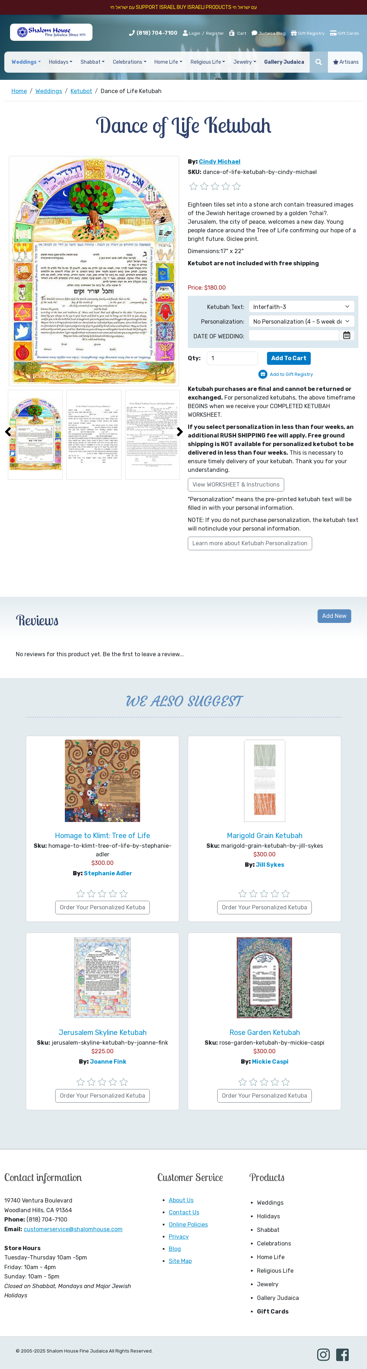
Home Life (271, 1257)
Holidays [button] (58, 62)
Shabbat (268, 1230)
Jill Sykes (270, 864)
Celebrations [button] (127, 62)
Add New (334, 616)
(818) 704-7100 (157, 33)
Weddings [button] (24, 62)
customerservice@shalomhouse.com (73, 1229)
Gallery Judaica (278, 1298)
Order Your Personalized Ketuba (102, 907)
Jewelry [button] (242, 62)
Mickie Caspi (270, 1061)
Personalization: (222, 321)
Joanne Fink (108, 1061)
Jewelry (267, 1284)
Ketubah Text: (225, 307)
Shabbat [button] (91, 62)
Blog (175, 1248)
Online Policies (188, 1224)
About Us (181, 1200)
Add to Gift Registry (291, 374)
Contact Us (184, 1212)
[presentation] (8, 432)
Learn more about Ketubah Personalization (250, 543)
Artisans (346, 62)
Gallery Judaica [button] (284, 62)
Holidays (268, 1216)
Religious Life (275, 1270)
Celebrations (274, 1243)
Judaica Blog (269, 33)
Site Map (180, 1261)
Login (191, 33)
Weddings (270, 1202)
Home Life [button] (166, 62)
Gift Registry (308, 33)
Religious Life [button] (206, 62)
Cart (237, 33)
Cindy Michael (219, 161)
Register (215, 33)
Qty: (194, 358)
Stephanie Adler (108, 873)
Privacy (179, 1236)
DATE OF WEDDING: (219, 336)
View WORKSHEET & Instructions (236, 484)
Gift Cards (344, 33)
